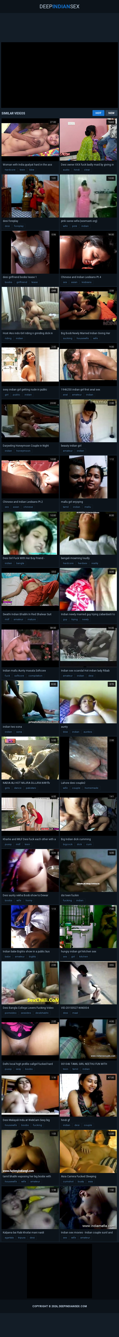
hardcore (10, 169)
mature (32, 619)
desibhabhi (41, 1013)
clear (87, 169)
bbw (31, 169)
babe (8, 956)
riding (8, 338)
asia (90, 1181)
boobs (8, 282)
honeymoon (23, 450)
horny (29, 900)
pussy (8, 844)
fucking (67, 900)
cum (89, 844)
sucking (67, 338)
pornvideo (11, 1013)
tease (34, 282)
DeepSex (59, 6)
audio (66, 169)
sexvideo (26, 1013)
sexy (18, 1069)
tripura (21, 1237)
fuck (7, 675)
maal (75, 1013)
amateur (77, 394)
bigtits (32, 956)
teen (22, 169)
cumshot (68, 1181)
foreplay (18, 226)
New (111, 113)
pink (74, 226)
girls (7, 788)
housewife (83, 338)
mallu (87, 507)
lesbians (86, 282)
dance (17, 788)
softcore (19, 675)
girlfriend (22, 282)
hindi (77, 169)
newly (85, 619)
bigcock (68, 844)
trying (74, 619)
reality (94, 563)
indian (85, 226)
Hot (98, 113)
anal (65, 394)
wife (65, 226)
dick (79, 844)
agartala (9, 1237)
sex (65, 282)
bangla (20, 563)
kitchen (83, 956)
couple (76, 788)
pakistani (31, 788)
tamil (66, 507)
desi (7, 226)
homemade (91, 788)
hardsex (82, 563)
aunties (88, 731)
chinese (28, 507)
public (16, 394)
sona (19, 731)
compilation (35, 675)
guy (65, 619)
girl (6, 394)
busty (81, 1181)
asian (74, 282)
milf (7, 619)
